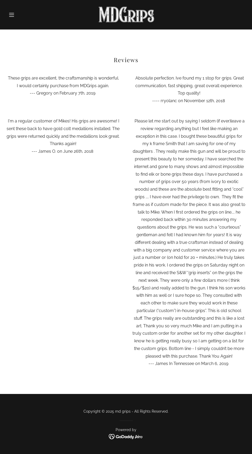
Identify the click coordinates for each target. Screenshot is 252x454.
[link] (126, 14)
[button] (24, 14)
